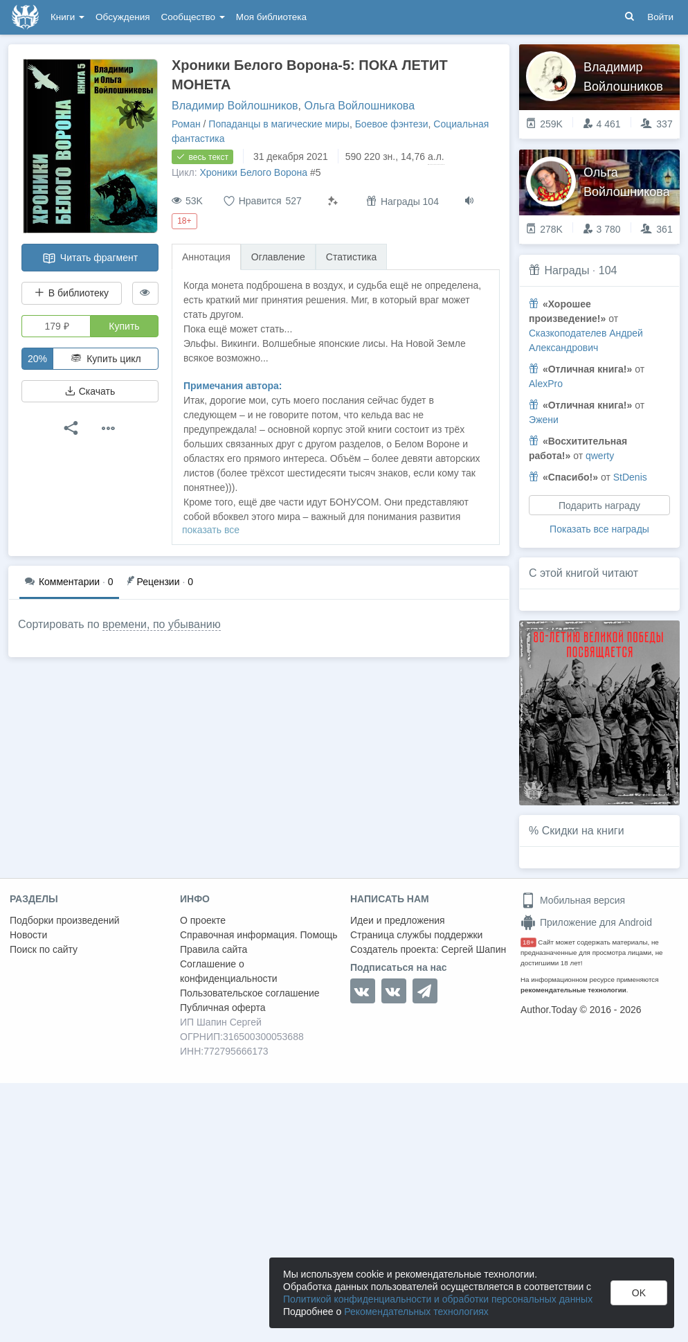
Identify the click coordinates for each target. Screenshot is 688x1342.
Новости (28, 934)
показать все (210, 529)
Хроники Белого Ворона (253, 172)
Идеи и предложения (397, 920)
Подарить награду (599, 505)
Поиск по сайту (44, 949)
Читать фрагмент (90, 258)
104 (608, 270)
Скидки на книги (583, 830)
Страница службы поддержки (416, 934)
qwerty (600, 455)
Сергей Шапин (473, 949)
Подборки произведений (65, 920)
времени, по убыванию (161, 624)
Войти (660, 17)
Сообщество (193, 17)
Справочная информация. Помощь (259, 934)
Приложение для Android (586, 922)
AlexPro (546, 383)
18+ (528, 942)
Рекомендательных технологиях (416, 1311)
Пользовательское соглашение (250, 993)
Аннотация (206, 256)
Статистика (351, 256)
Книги (67, 17)
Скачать (90, 391)
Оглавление (278, 256)
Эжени (544, 419)
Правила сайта (213, 949)
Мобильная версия (572, 900)
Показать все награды (599, 529)
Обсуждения (123, 17)
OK (639, 1292)
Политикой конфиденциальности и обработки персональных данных (437, 1299)
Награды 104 (402, 201)
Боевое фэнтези (391, 123)
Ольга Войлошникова (359, 105)
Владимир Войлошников (235, 105)
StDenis (630, 477)
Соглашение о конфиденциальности (229, 971)
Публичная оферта (223, 1007)
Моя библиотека (271, 17)
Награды (566, 270)
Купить (124, 326)
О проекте (203, 920)
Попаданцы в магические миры (279, 123)
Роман (186, 123)
